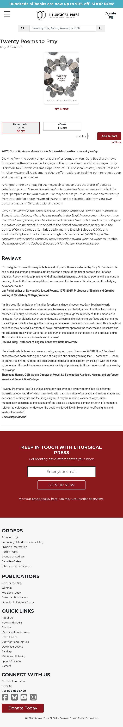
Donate (110, 13)
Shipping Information (14, 547)
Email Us (7, 686)
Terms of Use (92, 718)
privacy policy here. (45, 499)
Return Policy (10, 551)
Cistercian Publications (15, 597)
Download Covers (12, 646)
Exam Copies (9, 637)
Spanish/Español (11, 661)
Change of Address (13, 556)
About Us (7, 617)
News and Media (12, 622)
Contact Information (14, 681)
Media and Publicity (13, 656)
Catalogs (7, 651)
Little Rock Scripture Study (18, 602)
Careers (6, 666)
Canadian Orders (11, 561)
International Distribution (17, 566)
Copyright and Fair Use (15, 641)
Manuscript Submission (15, 632)
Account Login (10, 537)
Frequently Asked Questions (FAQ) (22, 542)
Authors (6, 627)
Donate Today (22, 708)
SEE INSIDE (61, 109)
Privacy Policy (77, 718)
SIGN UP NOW (61, 485)
